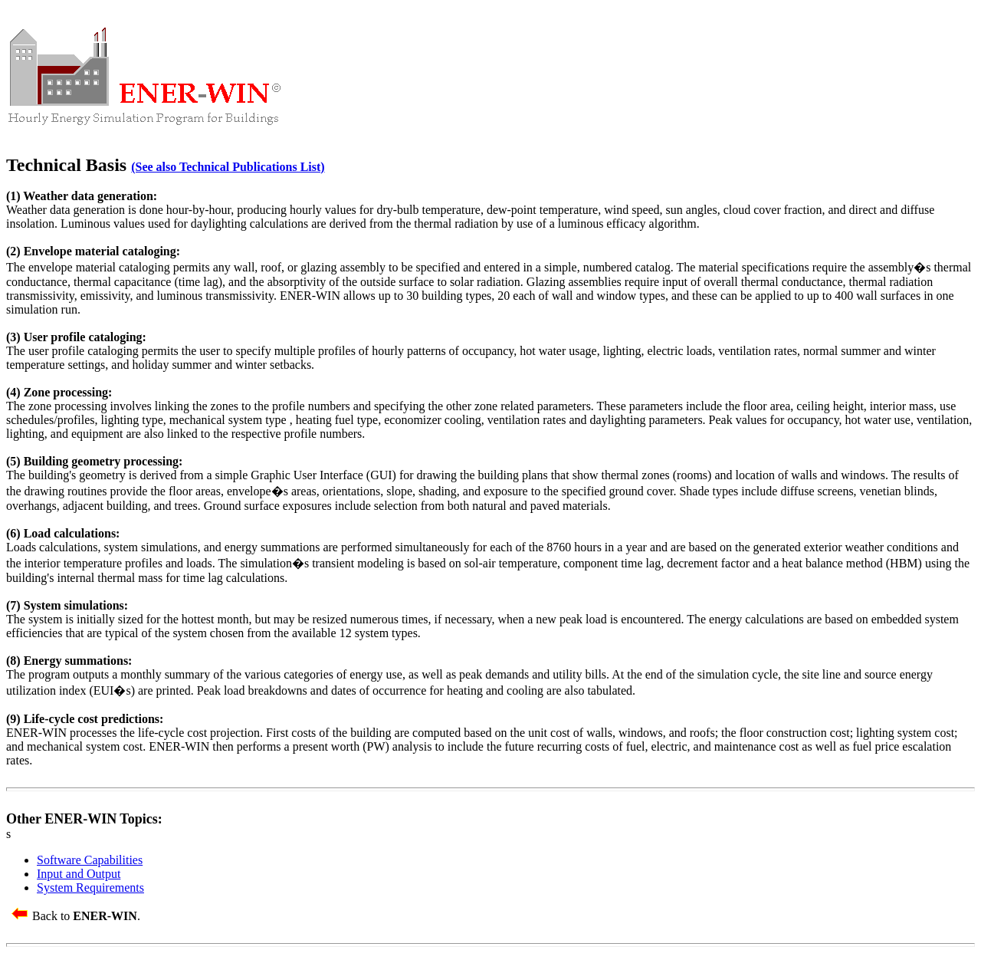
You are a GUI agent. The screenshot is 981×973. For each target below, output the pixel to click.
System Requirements (90, 887)
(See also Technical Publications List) (227, 166)
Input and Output (78, 873)
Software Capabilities (90, 859)
